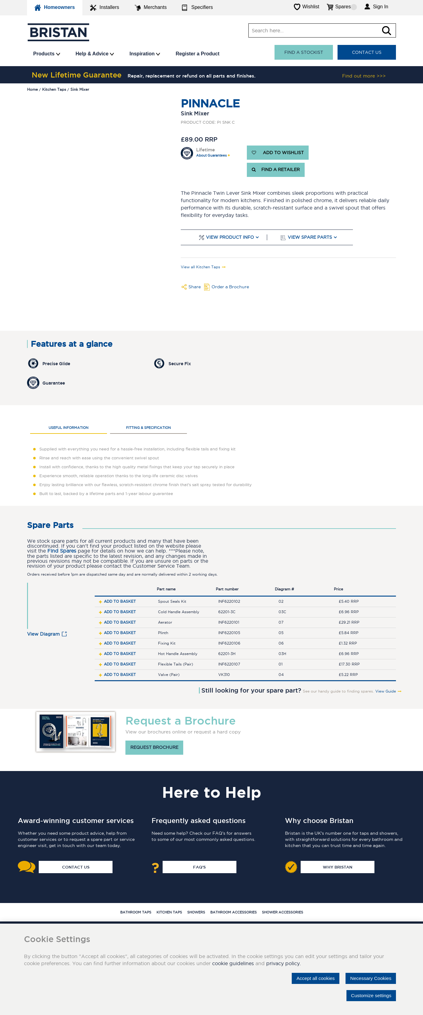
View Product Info (230, 237)
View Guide (385, 691)
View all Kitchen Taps (200, 267)
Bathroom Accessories (233, 912)
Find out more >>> (364, 75)
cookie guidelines (233, 963)
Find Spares (61, 550)
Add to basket (120, 601)
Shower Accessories (282, 912)
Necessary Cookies (370, 978)
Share (194, 286)
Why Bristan (337, 867)
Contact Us (366, 52)
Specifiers (197, 8)
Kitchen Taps (169, 912)
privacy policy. (283, 963)
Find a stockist (303, 52)
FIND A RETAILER (276, 169)
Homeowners (55, 8)
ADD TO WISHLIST (278, 152)
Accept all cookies (313, 978)
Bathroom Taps (135, 912)
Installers (104, 8)
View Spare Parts (310, 237)
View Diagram (43, 634)
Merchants (151, 8)
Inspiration (144, 53)
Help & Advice (95, 53)
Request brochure (154, 747)
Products (46, 53)
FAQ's (199, 867)
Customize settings (370, 995)
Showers (196, 912)
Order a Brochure (230, 286)
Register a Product (197, 53)
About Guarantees (211, 155)
